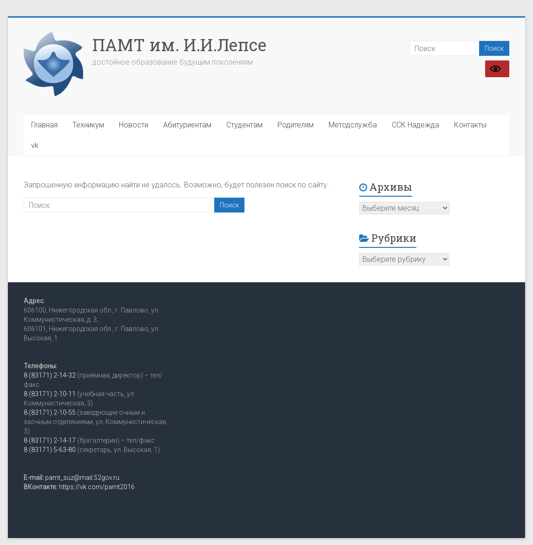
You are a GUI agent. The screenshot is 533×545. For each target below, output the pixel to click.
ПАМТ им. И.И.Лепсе (179, 44)
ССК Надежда (415, 124)
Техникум (88, 124)
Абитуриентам (187, 124)
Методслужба (353, 124)
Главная (44, 124)
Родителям (295, 124)
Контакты (470, 124)
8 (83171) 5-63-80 (50, 449)
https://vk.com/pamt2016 (97, 487)
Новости (133, 124)
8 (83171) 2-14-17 (50, 440)
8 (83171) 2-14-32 (50, 375)
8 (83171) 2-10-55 (50, 412)
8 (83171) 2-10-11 (50, 394)
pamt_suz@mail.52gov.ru (82, 477)
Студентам (244, 124)
